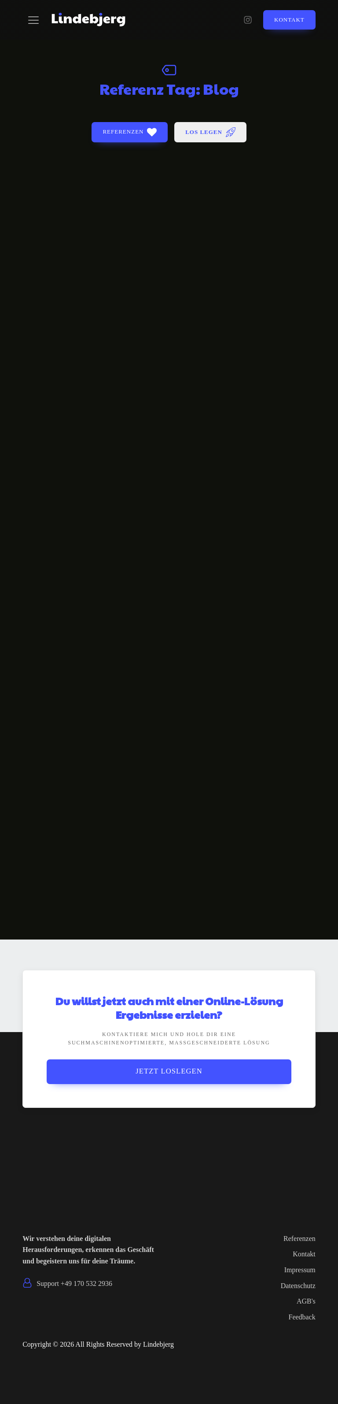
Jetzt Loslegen (169, 1071)
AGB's (306, 1301)
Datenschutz (298, 1285)
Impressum (300, 1270)
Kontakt (289, 19)
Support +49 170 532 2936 (74, 1283)
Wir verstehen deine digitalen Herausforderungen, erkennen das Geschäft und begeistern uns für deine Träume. (88, 1250)
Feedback (302, 1317)
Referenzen (299, 1238)
